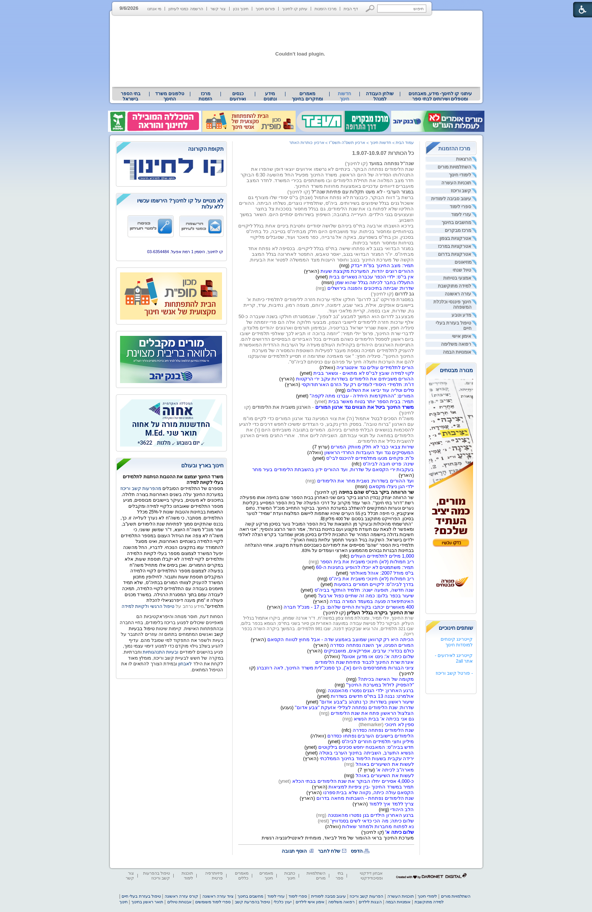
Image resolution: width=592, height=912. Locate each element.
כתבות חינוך (289, 875)
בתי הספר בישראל (130, 96)
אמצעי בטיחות (457, 278)
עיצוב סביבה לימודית (451, 198)
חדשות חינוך (344, 96)
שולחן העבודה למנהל (380, 96)
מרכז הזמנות (325, 8)
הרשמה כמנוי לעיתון (185, 8)
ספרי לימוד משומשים (213, 902)
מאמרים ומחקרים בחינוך (307, 96)
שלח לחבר (329, 851)
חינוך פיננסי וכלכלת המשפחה (452, 304)
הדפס (357, 851)
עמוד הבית (405, 142)
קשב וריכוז (461, 190)
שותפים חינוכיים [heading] (456, 628)
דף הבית (351, 8)
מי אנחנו (154, 8)
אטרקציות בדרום (454, 254)
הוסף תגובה (294, 851)
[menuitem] (440, 96)
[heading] (171, 149)
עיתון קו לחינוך (294, 8)
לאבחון (185, 663)
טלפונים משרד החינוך (169, 96)
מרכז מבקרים (458, 230)
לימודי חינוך (460, 175)
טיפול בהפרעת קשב (252, 902)
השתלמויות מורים (454, 167)
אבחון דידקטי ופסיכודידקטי (371, 875)
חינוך (123, 902)
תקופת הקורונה (206, 149)
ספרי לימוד (460, 206)
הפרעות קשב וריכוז (366, 896)
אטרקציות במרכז (454, 246)
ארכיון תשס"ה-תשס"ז (347, 142)
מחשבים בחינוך (456, 222)
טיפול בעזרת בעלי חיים (454, 325)
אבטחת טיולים (179, 902)
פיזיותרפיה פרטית (214, 875)
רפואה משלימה (456, 344)
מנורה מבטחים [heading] (456, 370)
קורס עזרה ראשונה (181, 896)
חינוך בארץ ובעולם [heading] (202, 465)
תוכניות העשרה (456, 182)
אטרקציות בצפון (455, 238)
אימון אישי (461, 336)
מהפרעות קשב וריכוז (141, 488)
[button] (370, 8)
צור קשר (218, 8)
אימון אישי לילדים (310, 902)
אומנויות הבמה (457, 352)
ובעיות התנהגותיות (160, 652)
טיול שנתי (462, 270)
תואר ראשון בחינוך (147, 902)
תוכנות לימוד (187, 875)
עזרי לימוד (461, 214)
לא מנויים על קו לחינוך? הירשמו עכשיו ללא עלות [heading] (180, 204)
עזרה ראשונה (458, 294)
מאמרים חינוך (266, 875)
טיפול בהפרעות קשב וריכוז (156, 875)
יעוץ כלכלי (282, 902)
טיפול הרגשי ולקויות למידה (148, 606)
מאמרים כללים (241, 875)
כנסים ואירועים (238, 96)
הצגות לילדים (370, 902)
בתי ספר (339, 875)
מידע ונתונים (270, 96)
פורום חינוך (265, 8)
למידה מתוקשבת (454, 286)
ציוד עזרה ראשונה (218, 896)
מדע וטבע (461, 315)
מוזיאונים (463, 262)
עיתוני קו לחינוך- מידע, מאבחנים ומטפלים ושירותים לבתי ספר (440, 96)
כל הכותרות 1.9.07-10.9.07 (383, 153)
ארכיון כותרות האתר (306, 142)
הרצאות (464, 159)
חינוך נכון (240, 8)
